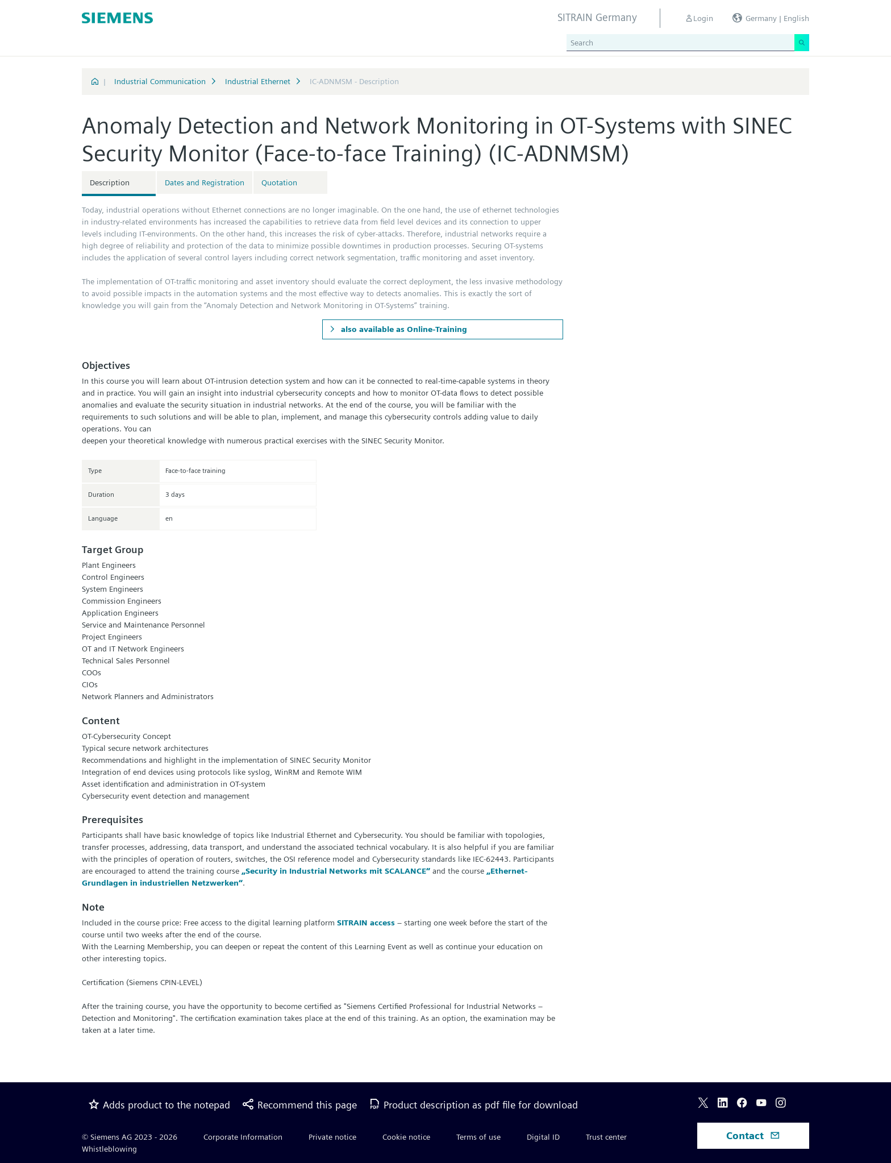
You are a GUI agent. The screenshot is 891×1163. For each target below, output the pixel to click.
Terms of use (478, 1136)
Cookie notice (406, 1136)
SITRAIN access (366, 922)
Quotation (279, 182)
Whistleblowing (109, 1148)
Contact (753, 1135)
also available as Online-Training (403, 329)
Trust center (606, 1136)
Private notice (332, 1136)
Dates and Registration (204, 182)
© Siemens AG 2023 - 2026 (129, 1136)
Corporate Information (242, 1136)
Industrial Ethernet (257, 81)
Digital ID (543, 1136)
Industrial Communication (160, 81)
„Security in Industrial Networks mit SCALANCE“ (336, 870)
